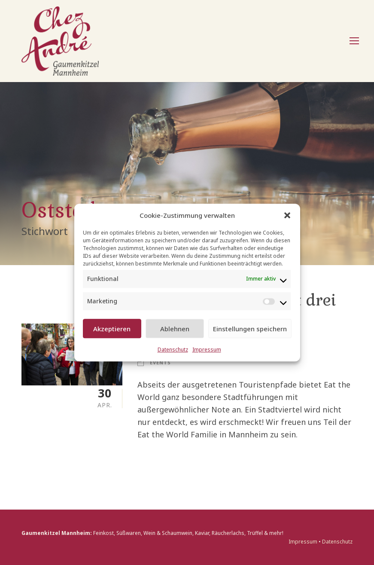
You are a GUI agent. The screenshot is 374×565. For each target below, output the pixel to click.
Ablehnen (174, 328)
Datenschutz (173, 349)
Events (160, 362)
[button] (287, 215)
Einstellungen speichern (250, 328)
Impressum (206, 349)
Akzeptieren (112, 328)
